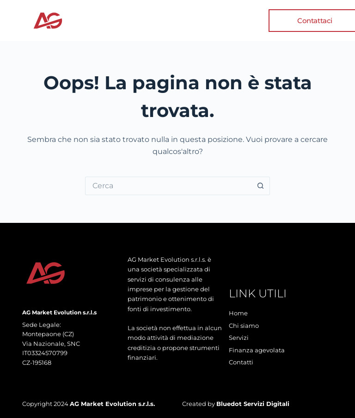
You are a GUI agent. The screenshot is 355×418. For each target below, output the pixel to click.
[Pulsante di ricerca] (260, 186)
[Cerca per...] (168, 186)
